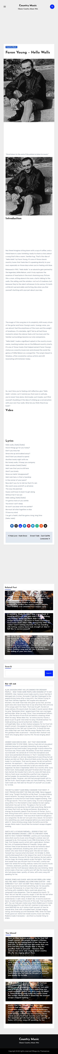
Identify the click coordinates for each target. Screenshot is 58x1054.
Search (8, 667)
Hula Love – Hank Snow (17, 536)
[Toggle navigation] (5, 6)
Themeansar (44, 1051)
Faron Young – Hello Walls (29, 52)
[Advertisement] (29, 29)
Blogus (35, 1051)
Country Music (28, 5)
